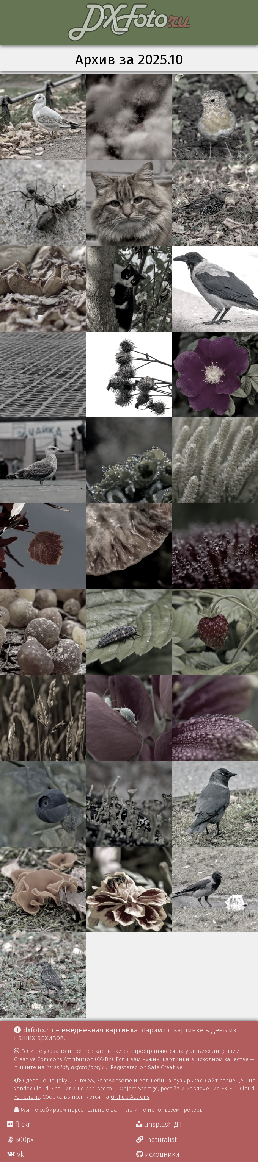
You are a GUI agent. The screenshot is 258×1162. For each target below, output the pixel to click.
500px (20, 1139)
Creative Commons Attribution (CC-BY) (63, 1059)
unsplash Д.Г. (160, 1124)
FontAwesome (114, 1080)
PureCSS (83, 1080)
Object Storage (139, 1088)
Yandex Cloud (31, 1088)
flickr (18, 1124)
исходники (157, 1154)
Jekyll (63, 1080)
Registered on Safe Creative (146, 1067)
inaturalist (156, 1139)
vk (15, 1154)
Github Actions (130, 1096)
